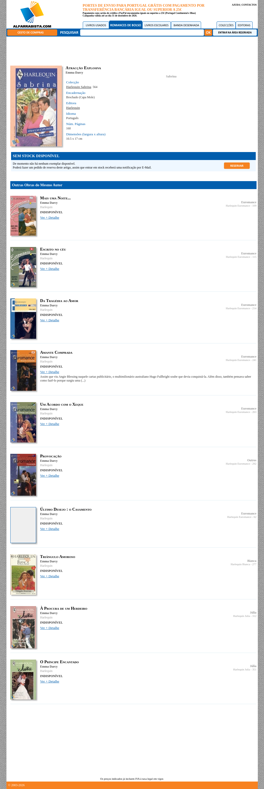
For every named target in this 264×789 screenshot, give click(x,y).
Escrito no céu (53, 249)
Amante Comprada (56, 352)
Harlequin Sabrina (78, 87)
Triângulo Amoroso (57, 556)
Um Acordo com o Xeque (62, 404)
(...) (83, 380)
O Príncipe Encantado (59, 662)
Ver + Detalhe (49, 217)
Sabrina (171, 76)
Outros (252, 460)
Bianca (251, 561)
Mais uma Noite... (55, 198)
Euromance (248, 202)
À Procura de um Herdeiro (63, 608)
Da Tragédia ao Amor (59, 300)
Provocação (51, 456)
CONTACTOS (249, 5)
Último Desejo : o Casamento (66, 509)
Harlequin (73, 108)
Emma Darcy (74, 72)
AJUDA (236, 5)
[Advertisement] (133, 50)
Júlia (253, 612)
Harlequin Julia (241, 616)
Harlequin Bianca (240, 564)
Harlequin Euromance (238, 205)
